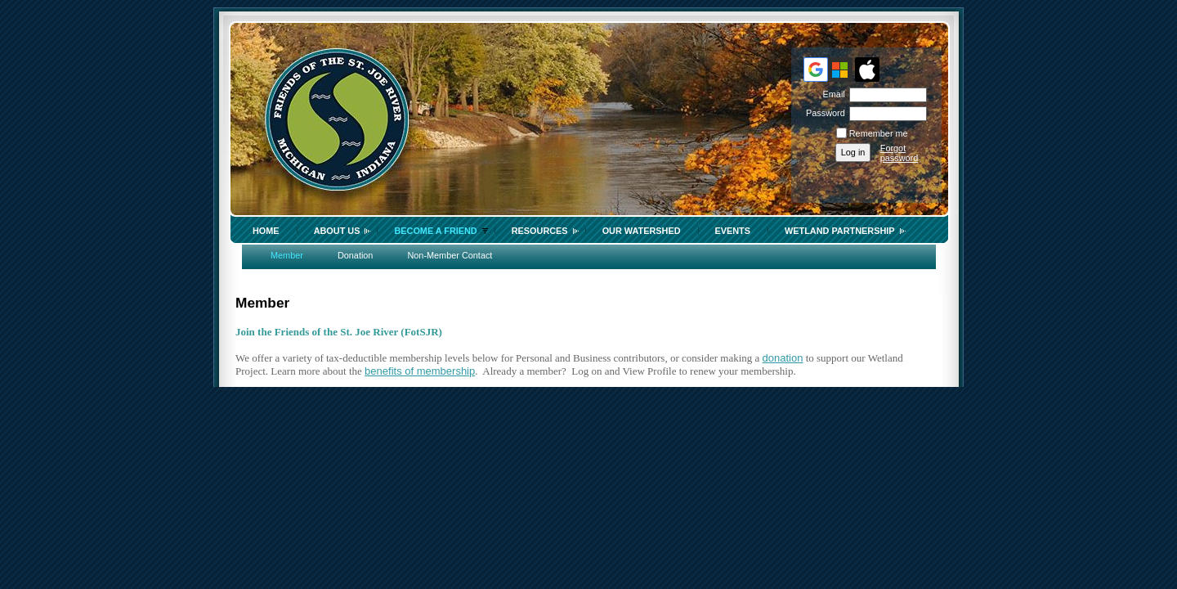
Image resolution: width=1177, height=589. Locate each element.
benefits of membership (420, 371)
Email (830, 94)
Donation (356, 255)
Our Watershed (641, 231)
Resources (540, 231)
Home (266, 231)
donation (783, 358)
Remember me (878, 133)
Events (733, 231)
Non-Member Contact (449, 255)
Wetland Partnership (840, 231)
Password (822, 113)
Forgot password (899, 153)
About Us (337, 231)
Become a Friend (435, 231)
